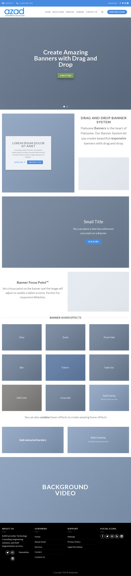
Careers (80, 12)
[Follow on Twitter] (122, 3)
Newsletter (112, 3)
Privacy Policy (74, 541)
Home (48, 12)
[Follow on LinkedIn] (127, 3)
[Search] (102, 12)
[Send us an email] (125, 3)
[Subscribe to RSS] (117, 536)
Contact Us (91, 12)
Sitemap (71, 536)
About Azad (58, 12)
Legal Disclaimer (75, 547)
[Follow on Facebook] (120, 3)
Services (70, 12)
